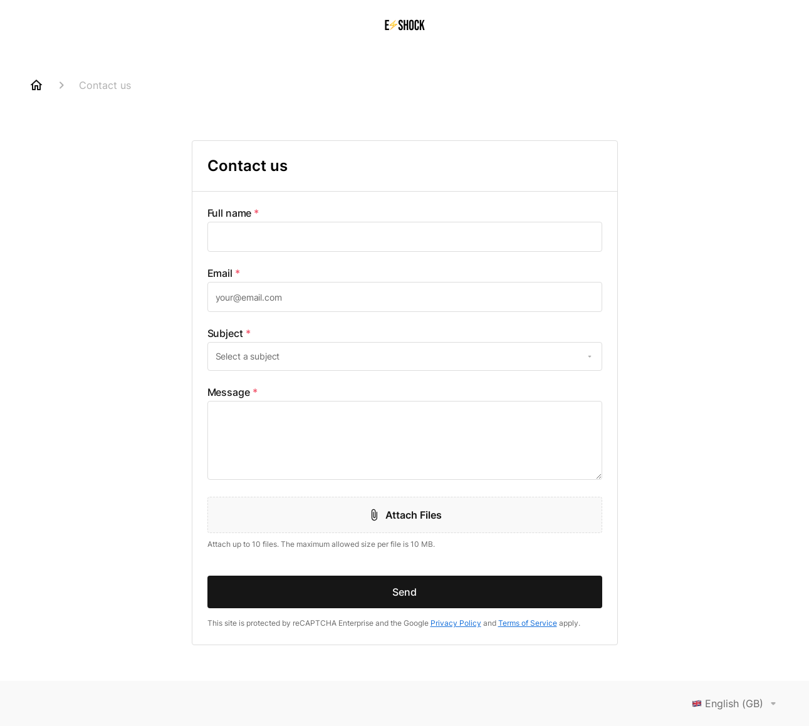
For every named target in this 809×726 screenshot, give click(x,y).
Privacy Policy (456, 623)
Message (232, 392)
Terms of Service (527, 623)
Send (404, 592)
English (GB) (736, 703)
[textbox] (404, 237)
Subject (229, 333)
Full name (233, 213)
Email (223, 273)
